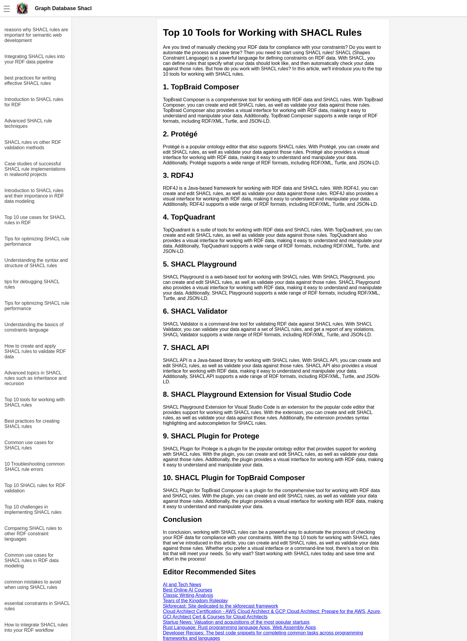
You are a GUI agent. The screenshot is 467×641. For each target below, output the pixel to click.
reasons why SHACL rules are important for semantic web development (36, 35)
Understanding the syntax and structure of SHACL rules (36, 263)
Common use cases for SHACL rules (29, 445)
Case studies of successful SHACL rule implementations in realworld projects (35, 169)
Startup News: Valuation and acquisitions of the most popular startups (236, 622)
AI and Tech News (182, 584)
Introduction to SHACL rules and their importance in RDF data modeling (34, 196)
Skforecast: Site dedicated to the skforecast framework (220, 606)
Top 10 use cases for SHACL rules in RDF (35, 220)
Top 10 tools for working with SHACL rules (34, 402)
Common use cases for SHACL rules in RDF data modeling (31, 560)
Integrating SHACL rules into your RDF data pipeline (34, 59)
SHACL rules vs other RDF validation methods (32, 145)
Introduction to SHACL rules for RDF (33, 102)
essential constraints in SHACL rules (37, 606)
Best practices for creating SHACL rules (32, 423)
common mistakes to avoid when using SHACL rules (32, 584)
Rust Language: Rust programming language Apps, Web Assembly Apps (239, 627)
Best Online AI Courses (187, 589)
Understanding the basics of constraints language (33, 327)
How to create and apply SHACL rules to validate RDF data (35, 351)
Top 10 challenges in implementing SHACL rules (32, 509)
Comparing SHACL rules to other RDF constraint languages (33, 534)
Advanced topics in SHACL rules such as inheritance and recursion (35, 378)
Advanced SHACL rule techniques (28, 123)
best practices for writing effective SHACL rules (30, 80)
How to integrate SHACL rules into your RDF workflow (36, 627)
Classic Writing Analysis (188, 595)
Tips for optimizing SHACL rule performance (36, 241)
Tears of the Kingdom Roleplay (195, 600)
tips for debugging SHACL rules (31, 284)
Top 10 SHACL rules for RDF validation (35, 488)
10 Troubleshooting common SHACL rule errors (34, 466)
